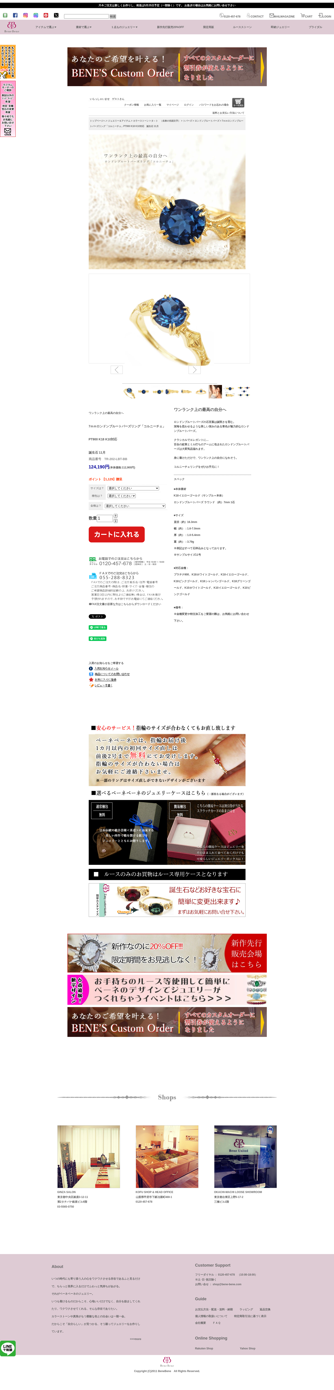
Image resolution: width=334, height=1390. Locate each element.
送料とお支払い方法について (228, 112)
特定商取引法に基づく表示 (250, 1316)
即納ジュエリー (280, 27)
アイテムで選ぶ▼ (46, 27)
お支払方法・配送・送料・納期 (214, 1309)
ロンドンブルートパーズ (207, 121)
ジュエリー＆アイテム (119, 121)
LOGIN (324, 16)
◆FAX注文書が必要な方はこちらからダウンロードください (125, 604)
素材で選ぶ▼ (84, 27)
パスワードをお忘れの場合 (214, 104)
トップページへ (98, 121)
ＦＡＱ (216, 1322)
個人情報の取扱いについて (211, 1316)
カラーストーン (141, 121)
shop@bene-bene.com (227, 1284)
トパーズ (187, 121)
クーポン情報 (131, 104)
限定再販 (208, 27)
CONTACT (255, 16)
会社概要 (200, 1322)
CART (306, 16)
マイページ (172, 104)
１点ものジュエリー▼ (124, 27)
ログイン (189, 104)
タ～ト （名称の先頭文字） (165, 121)
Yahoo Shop (247, 1348)
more (138, 1339)
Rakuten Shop (204, 1348)
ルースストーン (242, 27)
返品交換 (265, 1309)
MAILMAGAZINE (282, 16)
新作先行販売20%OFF (170, 27)
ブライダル (315, 27)
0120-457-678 (230, 16)
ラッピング (246, 1309)
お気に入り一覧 (152, 104)
